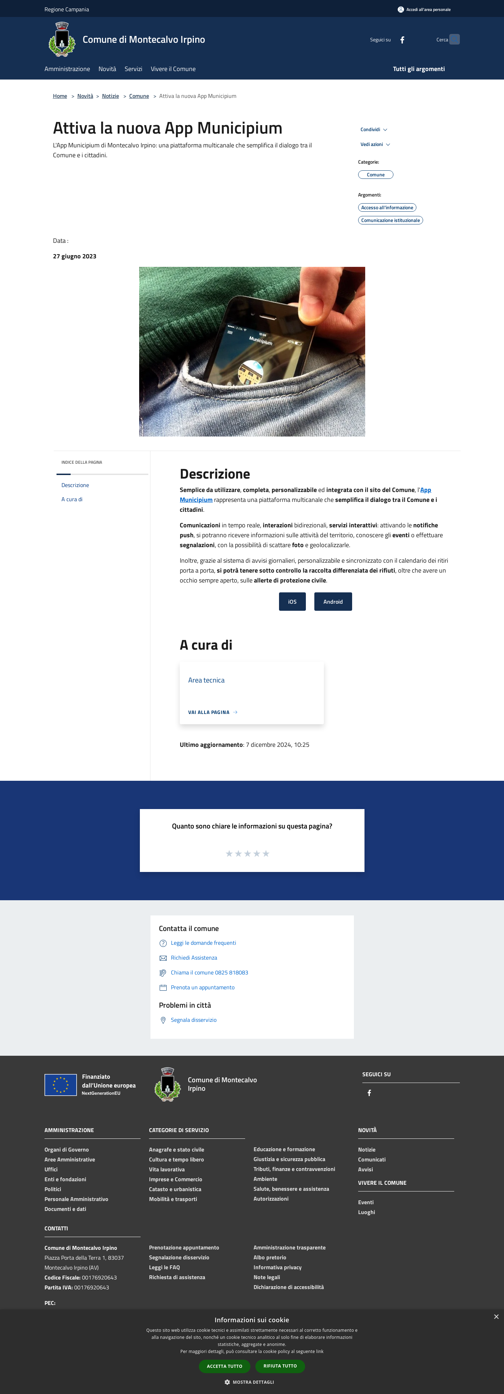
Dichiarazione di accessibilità (289, 1287)
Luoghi (366, 1212)
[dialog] (252, 1352)
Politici (53, 1189)
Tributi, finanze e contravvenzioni (294, 1169)
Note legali (267, 1277)
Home (60, 96)
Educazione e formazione (284, 1149)
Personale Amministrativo (76, 1199)
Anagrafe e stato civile (176, 1149)
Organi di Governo (67, 1149)
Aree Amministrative (70, 1159)
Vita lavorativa (167, 1169)
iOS (292, 601)
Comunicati (372, 1159)
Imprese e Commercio (175, 1179)
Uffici (51, 1169)
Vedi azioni (376, 144)
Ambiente (265, 1179)
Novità (85, 96)
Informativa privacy (278, 1267)
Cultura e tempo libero (176, 1159)
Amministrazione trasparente (290, 1247)
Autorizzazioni (271, 1198)
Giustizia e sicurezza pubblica (289, 1159)
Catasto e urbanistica (175, 1189)
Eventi (366, 1202)
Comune (139, 96)
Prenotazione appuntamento (184, 1247)
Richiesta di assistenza (177, 1277)
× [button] (496, 1317)
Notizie (110, 96)
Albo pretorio (270, 1257)
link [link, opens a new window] (320, 1351)
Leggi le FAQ (164, 1267)
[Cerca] (451, 39)
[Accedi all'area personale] (424, 9)
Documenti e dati (65, 1209)
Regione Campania (67, 9)
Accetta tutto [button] (224, 1366)
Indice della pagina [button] (81, 462)
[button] (252, 1382)
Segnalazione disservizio (179, 1257)
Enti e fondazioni (65, 1179)
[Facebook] (388, 39)
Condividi (375, 129)
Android (333, 601)
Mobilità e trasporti (173, 1199)
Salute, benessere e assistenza (291, 1188)
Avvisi (365, 1169)
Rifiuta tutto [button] (280, 1366)
